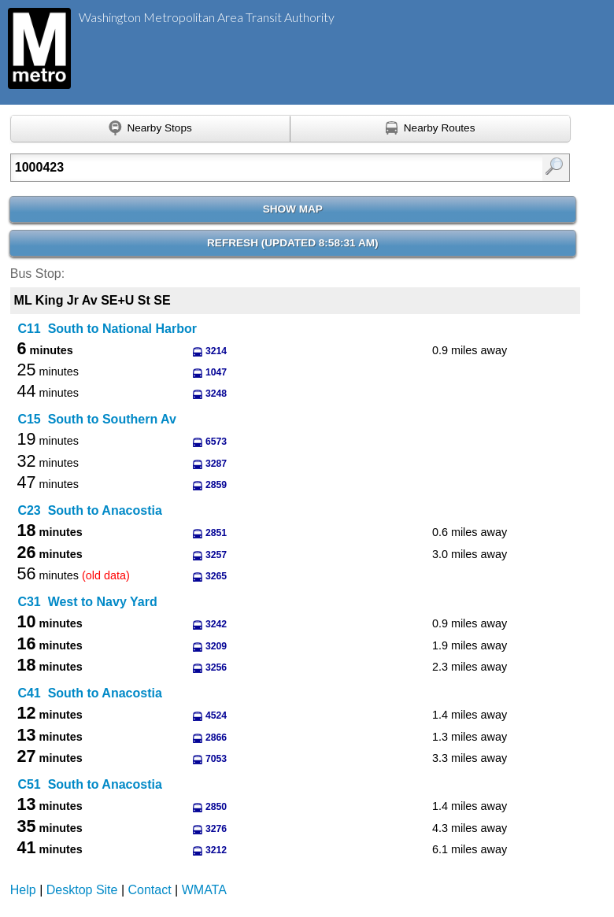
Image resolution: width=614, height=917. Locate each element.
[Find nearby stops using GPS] (150, 129)
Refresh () (293, 243)
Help (23, 890)
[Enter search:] (250, 167)
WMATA (204, 890)
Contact (150, 890)
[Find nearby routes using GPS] (430, 129)
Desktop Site (82, 890)
